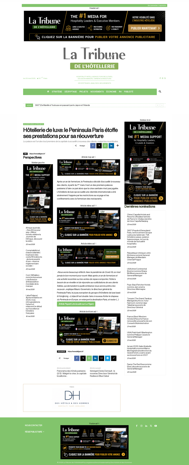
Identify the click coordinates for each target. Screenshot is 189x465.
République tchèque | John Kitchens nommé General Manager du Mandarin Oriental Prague (139, 256)
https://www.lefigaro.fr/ (37, 154)
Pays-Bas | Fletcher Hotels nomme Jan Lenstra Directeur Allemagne (138, 287)
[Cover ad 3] (88, 269)
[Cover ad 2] (88, 223)
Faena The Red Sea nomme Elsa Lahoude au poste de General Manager (139, 366)
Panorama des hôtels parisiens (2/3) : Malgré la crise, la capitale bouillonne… (71, 373)
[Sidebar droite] (38, 194)
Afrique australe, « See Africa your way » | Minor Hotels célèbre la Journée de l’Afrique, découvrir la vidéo (34, 234)
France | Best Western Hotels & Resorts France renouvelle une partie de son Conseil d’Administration (139, 320)
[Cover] (88, 178)
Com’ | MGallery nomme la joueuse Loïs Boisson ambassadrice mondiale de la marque (34, 280)
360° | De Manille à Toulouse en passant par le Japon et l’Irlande (62, 105)
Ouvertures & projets (33, 124)
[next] (161, 105)
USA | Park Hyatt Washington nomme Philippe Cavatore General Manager (139, 335)
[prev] (157, 105)
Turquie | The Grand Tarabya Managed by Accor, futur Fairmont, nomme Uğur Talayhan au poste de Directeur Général (139, 303)
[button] (160, 92)
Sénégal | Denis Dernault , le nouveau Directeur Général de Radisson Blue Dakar (103, 373)
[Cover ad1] (88, 329)
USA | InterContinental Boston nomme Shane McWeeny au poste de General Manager (137, 272)
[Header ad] (94, 42)
